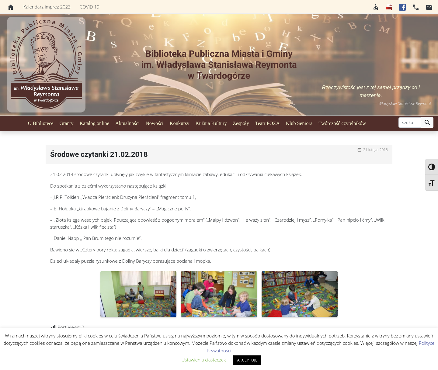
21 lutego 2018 (375, 149)
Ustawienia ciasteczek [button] (204, 360)
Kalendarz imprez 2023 (47, 7)
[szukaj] (409, 122)
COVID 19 (89, 7)
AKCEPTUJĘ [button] (247, 360)
